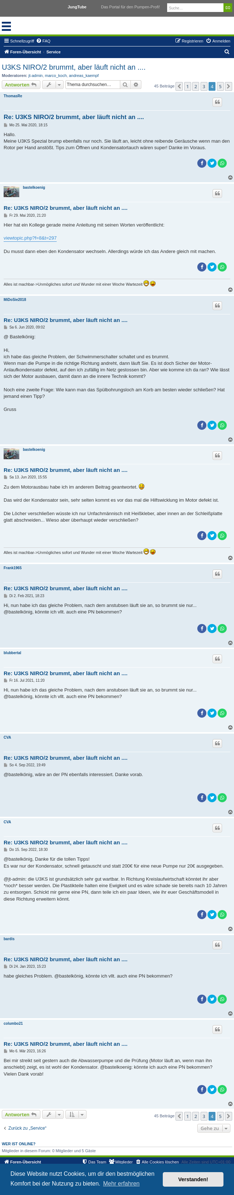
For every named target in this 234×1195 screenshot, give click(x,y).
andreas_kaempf (84, 75)
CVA (7, 737)
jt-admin (35, 75)
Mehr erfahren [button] (121, 1183)
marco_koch (56, 75)
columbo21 (13, 1023)
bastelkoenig (34, 187)
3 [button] (204, 86)
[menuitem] (43, 41)
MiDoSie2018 (15, 300)
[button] (179, 86)
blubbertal (12, 653)
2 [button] (195, 86)
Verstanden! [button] (193, 1179)
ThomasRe (13, 96)
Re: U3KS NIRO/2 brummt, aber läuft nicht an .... (74, 117)
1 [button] (187, 86)
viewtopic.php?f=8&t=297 (30, 238)
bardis (9, 939)
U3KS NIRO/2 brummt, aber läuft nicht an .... (74, 67)
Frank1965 (12, 568)
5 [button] (220, 86)
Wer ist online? (19, 1144)
